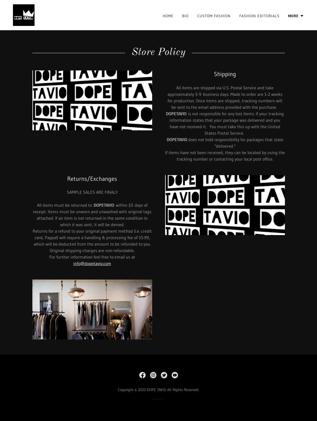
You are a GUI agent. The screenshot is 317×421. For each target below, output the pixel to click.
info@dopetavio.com (92, 263)
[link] (24, 14)
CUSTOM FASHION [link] (214, 15)
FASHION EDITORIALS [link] (259, 15)
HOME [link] (168, 15)
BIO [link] (185, 15)
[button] (296, 16)
